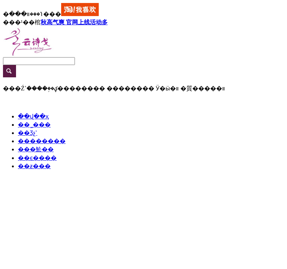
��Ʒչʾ (27, 133)
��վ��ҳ (33, 116)
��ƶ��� (34, 166)
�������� (42, 141)
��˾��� (34, 124)
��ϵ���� (37, 158)
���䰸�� (36, 149)
